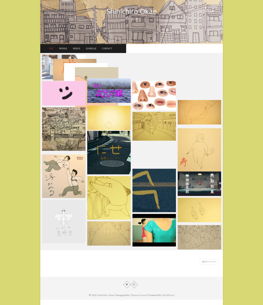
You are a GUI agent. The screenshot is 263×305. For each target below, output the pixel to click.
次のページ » (209, 261)
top (99, 48)
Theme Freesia (138, 295)
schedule (139, 48)
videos (124, 48)
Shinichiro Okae (131, 11)
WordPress (168, 295)
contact (155, 48)
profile (111, 48)
